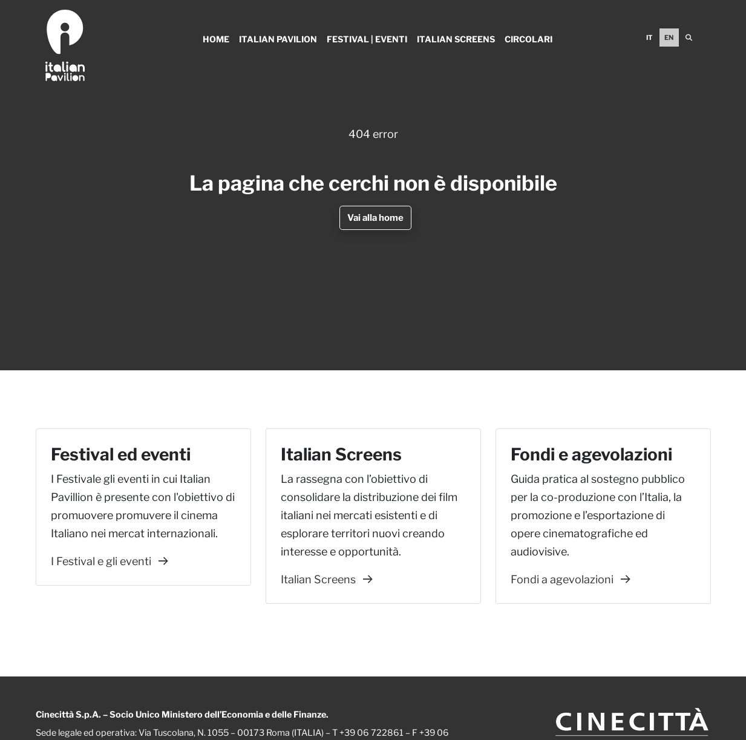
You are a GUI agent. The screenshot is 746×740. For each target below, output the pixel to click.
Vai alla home (375, 217)
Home (216, 39)
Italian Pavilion (278, 39)
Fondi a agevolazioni (570, 579)
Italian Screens (456, 39)
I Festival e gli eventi (109, 561)
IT (649, 37)
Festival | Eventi (367, 39)
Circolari (528, 39)
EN (668, 37)
